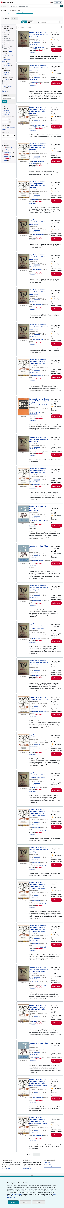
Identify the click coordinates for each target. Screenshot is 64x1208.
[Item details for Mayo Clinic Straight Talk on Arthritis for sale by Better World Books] (23, 553)
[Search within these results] (39, 27)
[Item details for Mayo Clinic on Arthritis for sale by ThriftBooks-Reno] (23, 261)
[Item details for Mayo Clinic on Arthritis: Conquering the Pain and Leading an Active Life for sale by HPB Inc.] (23, 1013)
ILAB (45, 830)
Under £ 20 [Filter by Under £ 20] (6, 110)
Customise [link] (39, 1202)
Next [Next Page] (13, 18)
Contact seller (32, 52)
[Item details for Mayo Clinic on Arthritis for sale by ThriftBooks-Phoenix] (23, 226)
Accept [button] (13, 1202)
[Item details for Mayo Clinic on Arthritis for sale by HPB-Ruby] (23, 779)
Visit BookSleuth (27, 1168)
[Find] (61, 6)
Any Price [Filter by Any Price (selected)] (5, 108)
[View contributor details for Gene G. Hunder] (43, 405)
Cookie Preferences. (16, 1194)
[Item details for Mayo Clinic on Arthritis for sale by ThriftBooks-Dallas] (23, 296)
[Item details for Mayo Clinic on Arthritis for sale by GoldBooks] (23, 444)
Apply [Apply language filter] (4, 101)
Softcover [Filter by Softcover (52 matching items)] (6, 74)
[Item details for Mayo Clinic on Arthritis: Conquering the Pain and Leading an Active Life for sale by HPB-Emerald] (23, 476)
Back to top (32, 1176)
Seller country (6, 139)
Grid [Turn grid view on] (30, 22)
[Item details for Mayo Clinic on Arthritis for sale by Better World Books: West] (23, 704)
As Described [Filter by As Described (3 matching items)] (7, 65)
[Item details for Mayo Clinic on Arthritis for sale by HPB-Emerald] (23, 630)
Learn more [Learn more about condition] (10, 51)
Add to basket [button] (56, 50)
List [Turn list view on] (24, 22)
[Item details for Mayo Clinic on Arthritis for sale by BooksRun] (23, 72)
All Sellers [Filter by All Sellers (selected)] (6, 145)
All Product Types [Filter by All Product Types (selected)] (7, 28)
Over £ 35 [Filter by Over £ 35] (5, 114)
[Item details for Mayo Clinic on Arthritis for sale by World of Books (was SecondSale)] (23, 39)
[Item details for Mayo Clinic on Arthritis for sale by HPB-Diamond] (23, 667)
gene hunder (11, 13)
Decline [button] (25, 1202)
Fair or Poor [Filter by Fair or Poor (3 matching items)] (6, 63)
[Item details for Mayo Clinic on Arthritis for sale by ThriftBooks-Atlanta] (23, 331)
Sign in (56, 2)
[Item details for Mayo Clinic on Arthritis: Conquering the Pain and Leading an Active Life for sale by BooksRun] (23, 189)
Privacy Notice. (11, 1197)
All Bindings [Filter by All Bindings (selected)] (6, 70)
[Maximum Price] (5, 122)
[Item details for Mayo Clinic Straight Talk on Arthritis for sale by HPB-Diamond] (23, 1050)
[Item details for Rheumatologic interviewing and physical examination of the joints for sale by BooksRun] (23, 406)
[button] (61, 27)
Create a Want (6, 1168)
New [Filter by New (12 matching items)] (5, 53)
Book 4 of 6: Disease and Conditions (38, 34)
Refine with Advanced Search (24, 13)
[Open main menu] (3, 6)
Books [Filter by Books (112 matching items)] (6, 30)
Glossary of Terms (48, 1164)
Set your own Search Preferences (52, 1167)
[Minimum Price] (5, 119)
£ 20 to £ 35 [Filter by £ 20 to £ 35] (6, 112)
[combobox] (34, 6)
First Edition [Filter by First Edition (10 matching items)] (7, 80)
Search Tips (47, 1162)
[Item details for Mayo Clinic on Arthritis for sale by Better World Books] (23, 742)
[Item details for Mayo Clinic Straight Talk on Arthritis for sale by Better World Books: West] (23, 514)
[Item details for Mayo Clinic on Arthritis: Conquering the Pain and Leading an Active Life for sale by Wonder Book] (23, 817)
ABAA (41, 830)
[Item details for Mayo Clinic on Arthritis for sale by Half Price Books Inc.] (23, 592)
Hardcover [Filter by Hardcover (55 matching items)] (6, 72)
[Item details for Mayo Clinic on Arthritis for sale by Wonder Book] (23, 854)
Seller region (6, 135)
